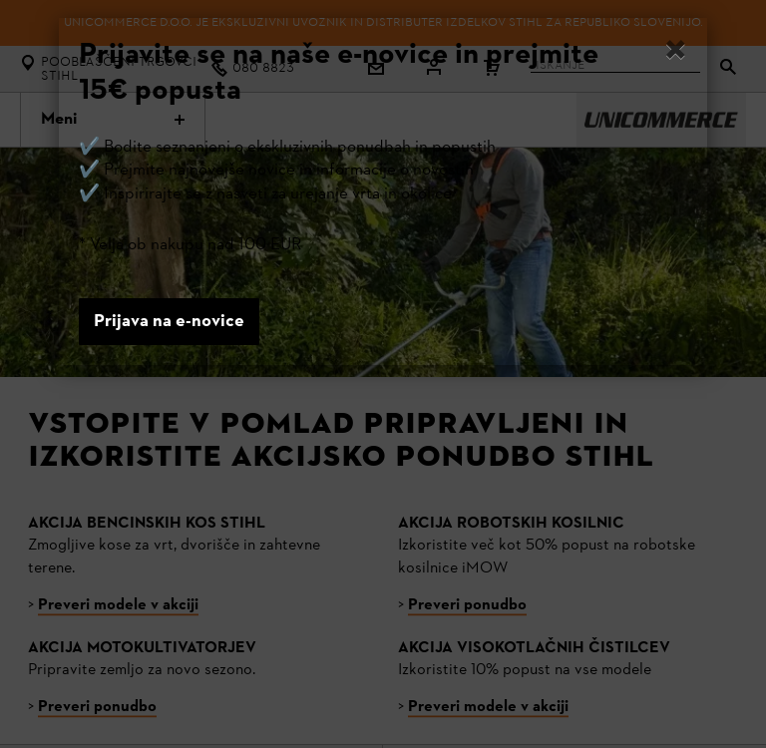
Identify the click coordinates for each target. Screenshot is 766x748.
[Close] (675, 53)
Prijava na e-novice (169, 321)
